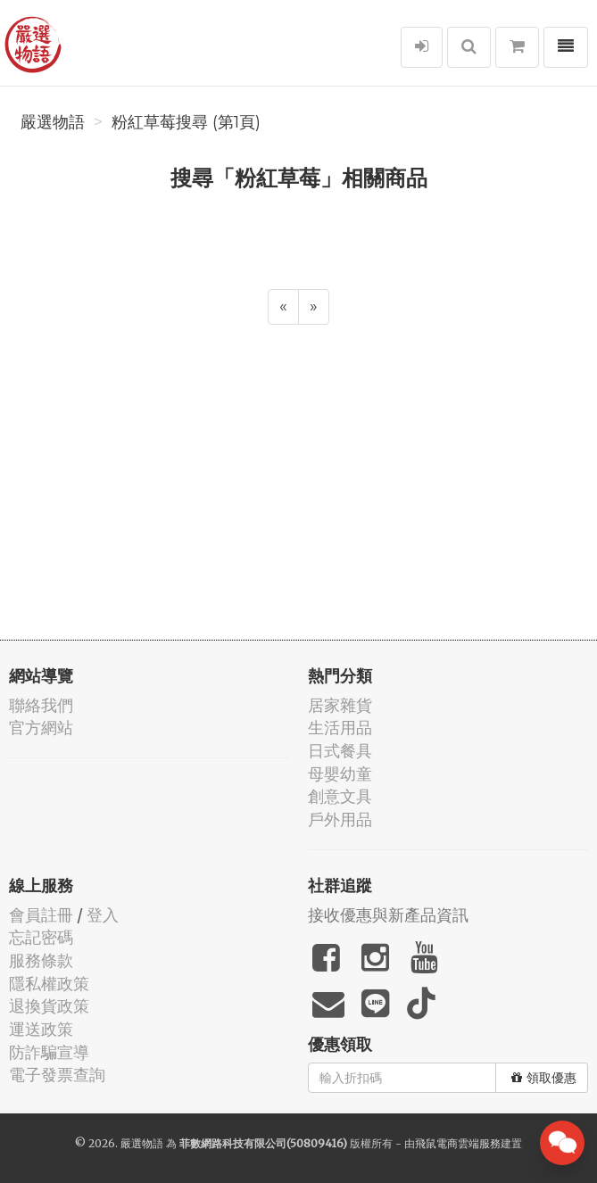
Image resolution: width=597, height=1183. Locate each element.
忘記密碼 (41, 937)
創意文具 (340, 796)
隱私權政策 (49, 983)
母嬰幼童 (340, 774)
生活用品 (340, 727)
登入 (103, 915)
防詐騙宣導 (49, 1052)
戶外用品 (340, 819)
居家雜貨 (340, 705)
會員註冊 (41, 915)
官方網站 (41, 727)
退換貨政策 (49, 1006)
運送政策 (41, 1029)
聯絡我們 (41, 705)
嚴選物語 (53, 122)
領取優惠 (543, 1078)
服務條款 (41, 960)
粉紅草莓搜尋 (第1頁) (186, 122)
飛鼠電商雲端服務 (458, 1143)
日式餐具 (340, 750)
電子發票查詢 (57, 1074)
